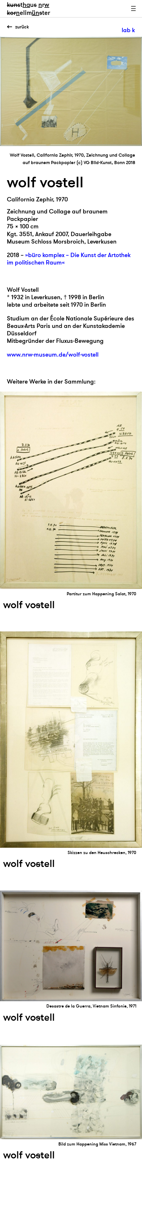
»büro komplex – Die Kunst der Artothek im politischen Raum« (69, 259)
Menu (133, 8)
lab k (128, 30)
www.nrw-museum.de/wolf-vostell (52, 355)
